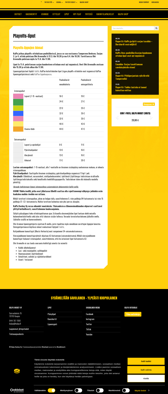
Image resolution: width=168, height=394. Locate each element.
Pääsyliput (52, 314)
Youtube (89, 334)
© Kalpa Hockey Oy (15, 347)
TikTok (88, 329)
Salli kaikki (146, 359)
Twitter (89, 324)
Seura (59, 2)
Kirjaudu (155, 2)
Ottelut (56, 14)
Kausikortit (31, 14)
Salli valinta (146, 368)
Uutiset (18, 14)
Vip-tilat (77, 14)
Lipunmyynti (52, 324)
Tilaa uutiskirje (133, 314)
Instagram (90, 319)
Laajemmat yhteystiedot (19, 328)
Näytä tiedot (140, 389)
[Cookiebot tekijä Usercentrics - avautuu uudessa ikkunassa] (17, 389)
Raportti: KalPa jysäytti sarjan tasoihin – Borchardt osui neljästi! (134, 43)
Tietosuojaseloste (16, 334)
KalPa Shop (84, 2)
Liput (66, 14)
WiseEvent (45, 347)
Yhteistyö (49, 2)
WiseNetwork (61, 347)
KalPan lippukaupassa (42, 74)
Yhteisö (89, 14)
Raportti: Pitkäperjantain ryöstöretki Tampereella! (132, 77)
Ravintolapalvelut (105, 14)
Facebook (89, 314)
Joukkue (45, 14)
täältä (36, 71)
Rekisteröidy (144, 2)
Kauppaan (149, 104)
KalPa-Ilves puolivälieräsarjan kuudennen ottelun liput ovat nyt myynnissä (134, 54)
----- (16, 96)
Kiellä (146, 377)
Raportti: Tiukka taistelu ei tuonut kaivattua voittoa (131, 89)
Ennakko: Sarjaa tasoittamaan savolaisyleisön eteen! (129, 66)
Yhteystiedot (71, 2)
